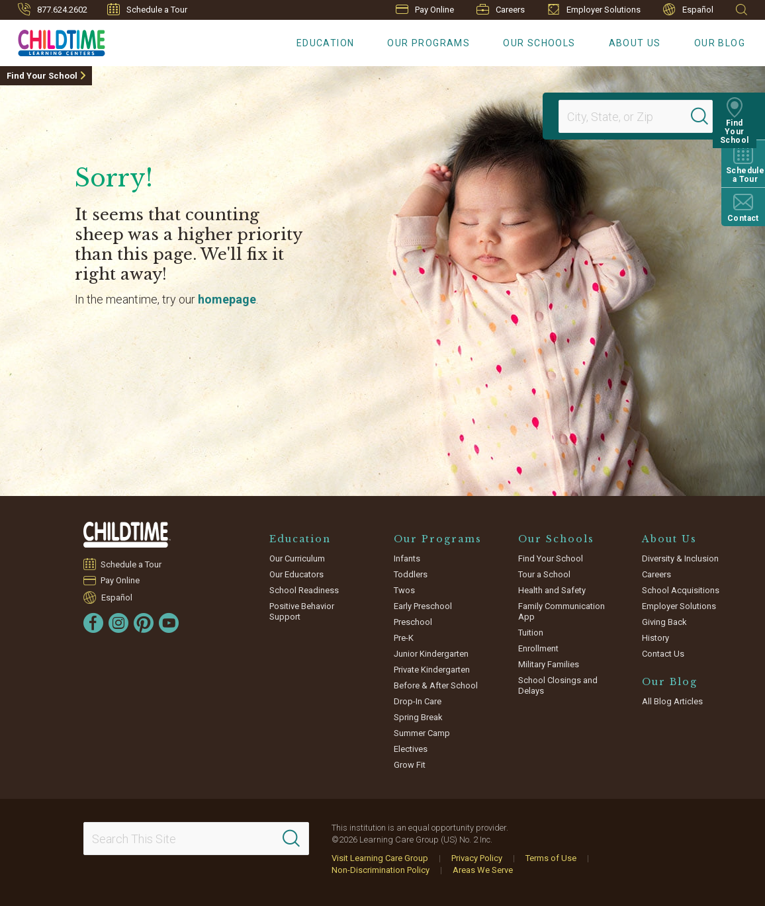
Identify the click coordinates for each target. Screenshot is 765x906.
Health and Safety (552, 590)
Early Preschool (423, 606)
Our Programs (428, 43)
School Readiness (304, 590)
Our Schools (539, 43)
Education (325, 43)
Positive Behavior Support (301, 611)
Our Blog (719, 43)
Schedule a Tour (147, 9)
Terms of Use (550, 858)
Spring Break (418, 717)
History (655, 638)
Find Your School (42, 76)
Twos (404, 590)
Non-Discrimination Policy (380, 870)
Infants (407, 558)
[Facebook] (93, 623)
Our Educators (296, 574)
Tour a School (544, 574)
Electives (411, 749)
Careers (500, 9)
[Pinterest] (144, 623)
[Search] (708, 116)
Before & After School (436, 685)
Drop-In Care (417, 701)
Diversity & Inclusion (680, 558)
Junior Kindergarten (431, 654)
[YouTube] (169, 623)
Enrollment (538, 648)
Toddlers (411, 574)
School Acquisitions (680, 590)
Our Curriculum (297, 558)
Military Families (548, 664)
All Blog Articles (672, 701)
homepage (227, 299)
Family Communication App (561, 611)
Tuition (530, 633)
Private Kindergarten (432, 670)
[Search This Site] (196, 838)
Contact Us (663, 654)
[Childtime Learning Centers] (52, 40)
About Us (635, 43)
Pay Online (425, 10)
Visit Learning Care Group (380, 858)
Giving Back (664, 622)
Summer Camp (422, 733)
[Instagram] (118, 623)
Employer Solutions (594, 9)
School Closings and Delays (558, 685)
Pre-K (404, 638)
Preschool (413, 622)
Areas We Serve (483, 870)
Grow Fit (410, 765)
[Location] (630, 116)
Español (688, 9)
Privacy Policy (476, 858)
